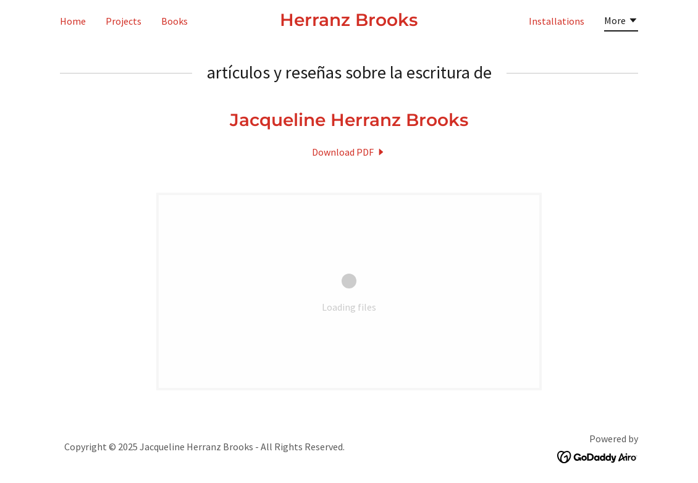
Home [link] (73, 21)
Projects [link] (123, 21)
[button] (621, 22)
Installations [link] (556, 21)
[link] (349, 22)
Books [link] (174, 21)
